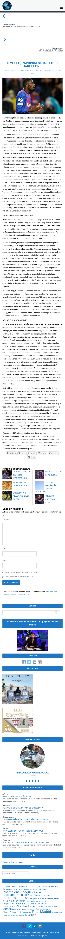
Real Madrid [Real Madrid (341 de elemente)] (41, 912)
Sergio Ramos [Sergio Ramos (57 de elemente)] (7, 915)
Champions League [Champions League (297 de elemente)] (17, 892)
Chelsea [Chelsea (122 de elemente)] (36, 892)
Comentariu (6, 520)
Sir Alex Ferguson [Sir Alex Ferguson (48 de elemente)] (18, 915)
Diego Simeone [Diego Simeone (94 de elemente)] (34, 895)
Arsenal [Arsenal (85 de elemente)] (22, 887)
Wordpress (42, 935)
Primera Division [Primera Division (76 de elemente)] (9, 912)
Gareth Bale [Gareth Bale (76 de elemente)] (7, 901)
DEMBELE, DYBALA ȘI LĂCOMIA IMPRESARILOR (21, 26)
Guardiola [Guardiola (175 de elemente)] (19, 901)
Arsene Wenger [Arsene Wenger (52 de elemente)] (31, 887)
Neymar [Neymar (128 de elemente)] (31, 909)
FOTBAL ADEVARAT (44, 70)
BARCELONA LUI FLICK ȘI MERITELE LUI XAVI (22, 831)
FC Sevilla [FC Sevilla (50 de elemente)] (41, 898)
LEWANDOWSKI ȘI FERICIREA (51, 50)
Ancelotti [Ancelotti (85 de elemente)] (14, 887)
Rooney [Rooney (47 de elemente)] (59, 912)
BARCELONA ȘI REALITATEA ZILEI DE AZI (21, 496)
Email (4, 560)
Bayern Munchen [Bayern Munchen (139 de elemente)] (12, 889)
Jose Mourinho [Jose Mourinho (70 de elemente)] (46, 901)
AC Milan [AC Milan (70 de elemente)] (6, 887)
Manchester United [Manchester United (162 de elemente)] (32, 906)
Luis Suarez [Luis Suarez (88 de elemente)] (42, 904)
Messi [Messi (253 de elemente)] (6, 909)
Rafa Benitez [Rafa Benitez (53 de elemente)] (27, 912)
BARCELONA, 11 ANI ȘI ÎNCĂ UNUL (17, 796)
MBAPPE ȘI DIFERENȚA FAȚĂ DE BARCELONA (22, 808)
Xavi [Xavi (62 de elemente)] (26, 915)
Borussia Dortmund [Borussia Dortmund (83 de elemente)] (37, 889)
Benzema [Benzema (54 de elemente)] (25, 890)
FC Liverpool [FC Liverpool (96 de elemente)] (31, 898)
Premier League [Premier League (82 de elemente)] (43, 909)
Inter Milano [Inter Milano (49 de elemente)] (36, 901)
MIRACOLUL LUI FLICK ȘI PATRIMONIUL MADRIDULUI (25, 842)
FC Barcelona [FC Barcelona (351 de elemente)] (13, 898)
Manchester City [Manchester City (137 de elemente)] (11, 906)
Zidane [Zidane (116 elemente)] (32, 915)
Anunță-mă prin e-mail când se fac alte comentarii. (21, 572)
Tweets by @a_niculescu (12, 862)
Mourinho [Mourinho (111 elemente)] (16, 909)
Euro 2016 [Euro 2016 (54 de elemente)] (46, 895)
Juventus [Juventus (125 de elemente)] (20, 904)
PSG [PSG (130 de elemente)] (19, 912)
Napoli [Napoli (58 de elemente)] (24, 909)
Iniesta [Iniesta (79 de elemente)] (29, 901)
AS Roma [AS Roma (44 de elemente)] (39, 887)
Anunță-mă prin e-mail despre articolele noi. (19, 577)
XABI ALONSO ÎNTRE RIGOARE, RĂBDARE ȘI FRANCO (26, 819)
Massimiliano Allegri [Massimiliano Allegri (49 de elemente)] (51, 906)
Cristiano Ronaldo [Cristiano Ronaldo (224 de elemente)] (14, 895)
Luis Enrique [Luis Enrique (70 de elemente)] (31, 904)
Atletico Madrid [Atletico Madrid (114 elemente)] (50, 887)
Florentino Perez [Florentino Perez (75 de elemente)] (52, 898)
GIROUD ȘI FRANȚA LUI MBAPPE (50, 499)
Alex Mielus (22, 935)
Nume (4, 549)
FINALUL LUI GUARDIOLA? (32, 772)
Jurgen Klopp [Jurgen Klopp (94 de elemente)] (8, 904)
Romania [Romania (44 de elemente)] (54, 912)
